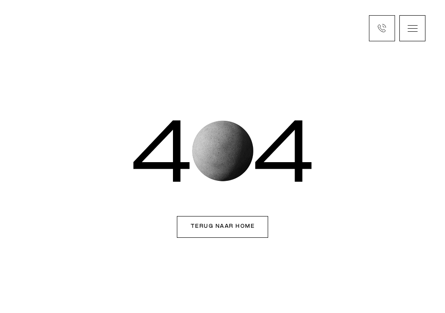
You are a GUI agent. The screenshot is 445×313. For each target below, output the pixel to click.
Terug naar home (222, 226)
